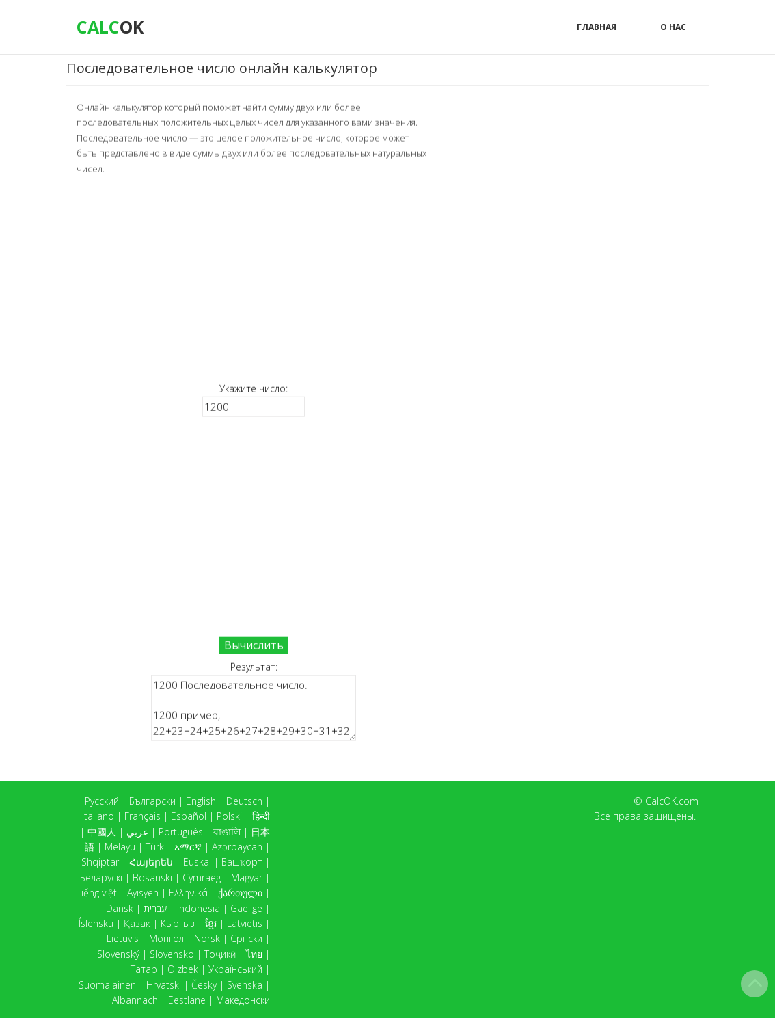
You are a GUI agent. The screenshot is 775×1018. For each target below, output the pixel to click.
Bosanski (152, 877)
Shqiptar (100, 861)
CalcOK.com (671, 800)
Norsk (207, 938)
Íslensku (96, 923)
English (201, 800)
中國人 (101, 831)
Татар (144, 969)
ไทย (254, 954)
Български (152, 800)
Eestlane (187, 999)
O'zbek (182, 969)
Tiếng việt (97, 892)
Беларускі (101, 877)
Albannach (135, 999)
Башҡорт (241, 861)
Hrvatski (163, 984)
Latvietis (244, 923)
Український (235, 969)
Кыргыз (178, 923)
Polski (229, 815)
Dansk (119, 908)
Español (188, 815)
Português (181, 831)
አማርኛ (188, 846)
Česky (204, 984)
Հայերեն (151, 861)
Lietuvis (123, 938)
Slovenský (118, 954)
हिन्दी (261, 815)
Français (142, 815)
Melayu (120, 846)
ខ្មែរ (211, 923)
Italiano (98, 815)
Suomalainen (107, 984)
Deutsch (244, 800)
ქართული (240, 892)
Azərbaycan (237, 846)
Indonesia (198, 908)
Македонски (243, 999)
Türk (155, 846)
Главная (596, 27)
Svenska (244, 984)
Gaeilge (246, 908)
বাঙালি (227, 831)
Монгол (166, 938)
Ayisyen (143, 892)
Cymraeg (201, 877)
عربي (137, 831)
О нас (673, 27)
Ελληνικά (188, 892)
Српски (246, 938)
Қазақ (137, 923)
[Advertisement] (254, 277)
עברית (155, 908)
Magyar (246, 877)
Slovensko (172, 954)
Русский (102, 800)
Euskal (197, 861)
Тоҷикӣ (220, 954)
